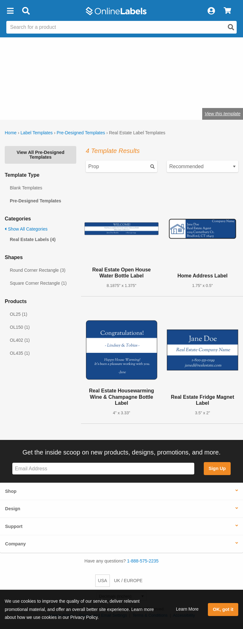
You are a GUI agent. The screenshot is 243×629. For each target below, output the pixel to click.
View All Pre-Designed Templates (40, 154)
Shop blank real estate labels (36, 94)
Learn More (187, 609)
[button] (10, 11)
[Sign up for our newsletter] (103, 468)
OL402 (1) (20, 340)
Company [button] (15, 543)
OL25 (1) (18, 314)
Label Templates (37, 132)
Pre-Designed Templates (81, 132)
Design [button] (12, 508)
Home (10, 132)
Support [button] (13, 526)
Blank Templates (26, 187)
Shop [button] (10, 491)
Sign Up (217, 468)
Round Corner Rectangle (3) (37, 270)
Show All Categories (26, 229)
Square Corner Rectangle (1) (38, 283)
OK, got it (223, 609)
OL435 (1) (20, 353)
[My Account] (211, 11)
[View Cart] (227, 11)
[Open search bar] (26, 11)
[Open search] (231, 27)
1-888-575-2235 (143, 560)
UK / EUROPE (128, 580)
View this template (222, 113)
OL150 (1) (20, 327)
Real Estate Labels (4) (33, 239)
